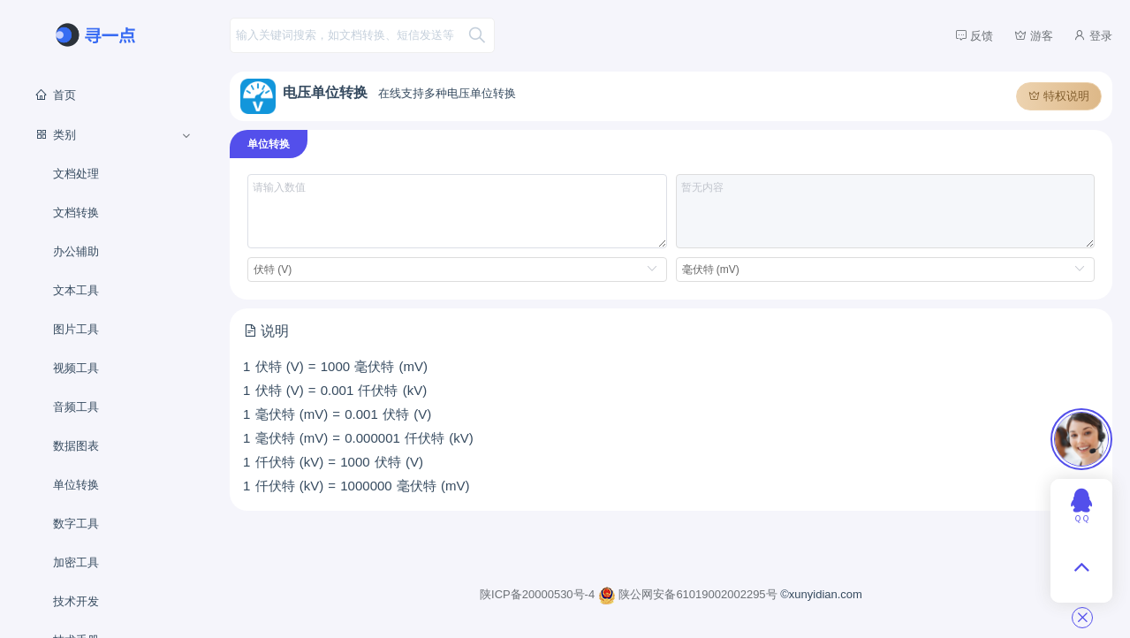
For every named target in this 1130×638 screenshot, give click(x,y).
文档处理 (76, 173)
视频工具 (76, 368)
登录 (1092, 35)
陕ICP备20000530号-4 (539, 594)
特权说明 (1058, 96)
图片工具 (76, 329)
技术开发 (76, 601)
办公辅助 (76, 251)
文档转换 (76, 212)
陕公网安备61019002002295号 (689, 594)
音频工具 (76, 407)
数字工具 (76, 523)
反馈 (974, 35)
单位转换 (76, 484)
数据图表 (76, 445)
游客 (1033, 35)
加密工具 (76, 562)
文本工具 (76, 290)
